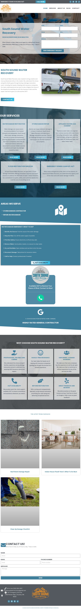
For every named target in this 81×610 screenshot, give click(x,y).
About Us (61, 8)
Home (45, 8)
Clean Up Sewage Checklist (20, 529)
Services (52, 8)
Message (43, 39)
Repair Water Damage (11, 215)
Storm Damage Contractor (14, 211)
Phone (43, 32)
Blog (68, 8)
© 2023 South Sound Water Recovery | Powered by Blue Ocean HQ (40, 608)
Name (42, 25)
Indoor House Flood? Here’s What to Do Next (61, 472)
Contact (75, 8)
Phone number (46, 559)
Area (61, 32)
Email (61, 25)
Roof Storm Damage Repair (20, 472)
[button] (20, 211)
